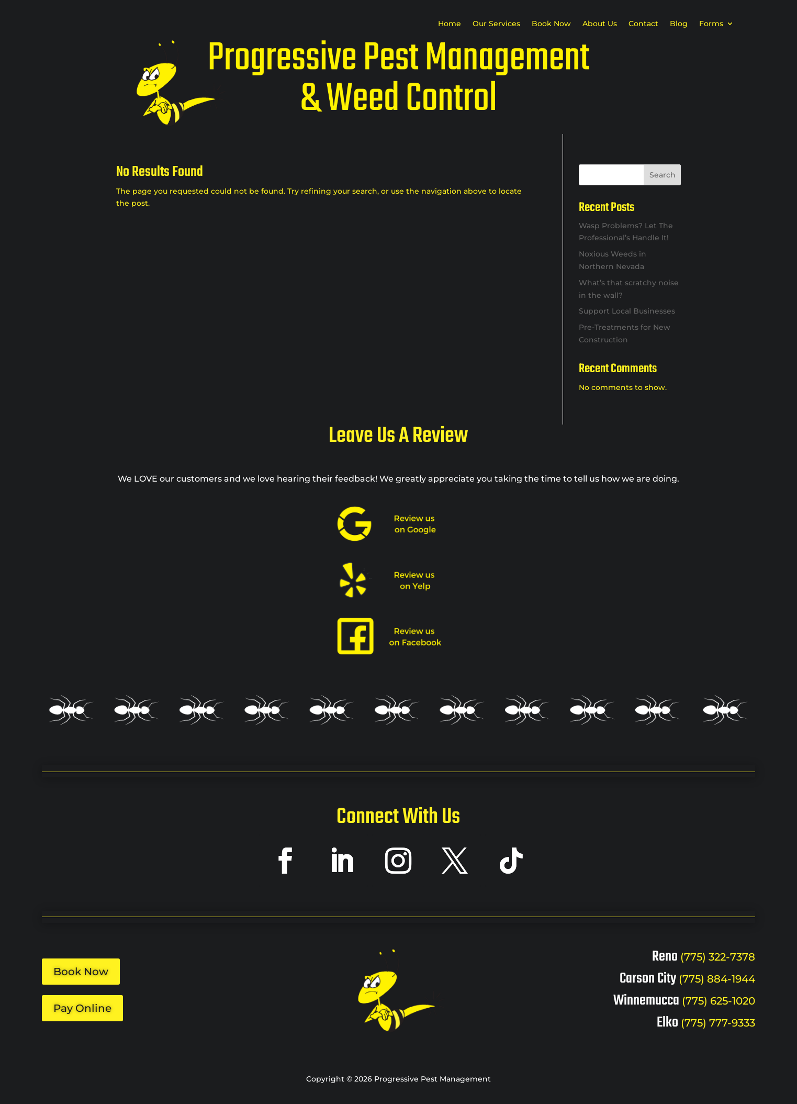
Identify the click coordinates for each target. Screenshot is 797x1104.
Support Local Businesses (627, 311)
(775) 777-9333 (718, 1023)
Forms (711, 24)
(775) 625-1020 (718, 1001)
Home (449, 24)
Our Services (496, 24)
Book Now (551, 24)
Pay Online (82, 1008)
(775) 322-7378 (717, 957)
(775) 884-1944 (717, 979)
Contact (643, 24)
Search (662, 175)
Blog (679, 24)
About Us (599, 24)
